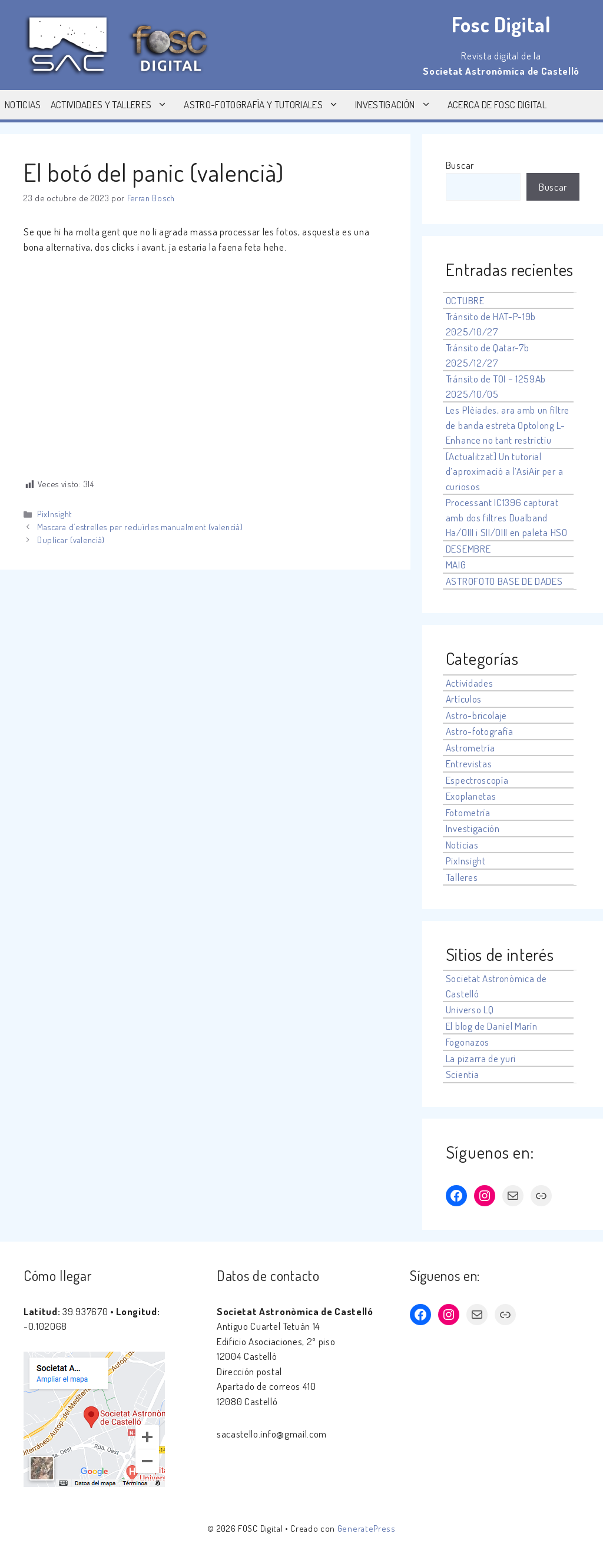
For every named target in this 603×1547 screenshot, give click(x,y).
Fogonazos (467, 1042)
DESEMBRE (468, 549)
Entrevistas (469, 763)
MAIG (456, 564)
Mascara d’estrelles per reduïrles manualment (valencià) (140, 526)
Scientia (462, 1074)
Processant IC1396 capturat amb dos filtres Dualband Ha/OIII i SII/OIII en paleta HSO (507, 517)
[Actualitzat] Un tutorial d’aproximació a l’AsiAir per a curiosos (504, 471)
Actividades (469, 683)
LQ (488, 1009)
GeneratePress (366, 1528)
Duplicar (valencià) (71, 539)
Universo (463, 1009)
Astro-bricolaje (476, 715)
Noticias (23, 104)
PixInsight (54, 513)
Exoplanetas (471, 796)
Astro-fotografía (479, 731)
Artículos (464, 699)
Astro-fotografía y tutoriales (267, 104)
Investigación (398, 104)
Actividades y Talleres (115, 104)
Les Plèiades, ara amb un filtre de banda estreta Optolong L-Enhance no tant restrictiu (507, 425)
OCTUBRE (465, 300)
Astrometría (470, 747)
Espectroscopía (477, 780)
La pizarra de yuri (481, 1058)
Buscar (460, 165)
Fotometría (468, 812)
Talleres (462, 877)
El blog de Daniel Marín (492, 1026)
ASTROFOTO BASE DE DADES (504, 581)
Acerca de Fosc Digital (497, 104)
